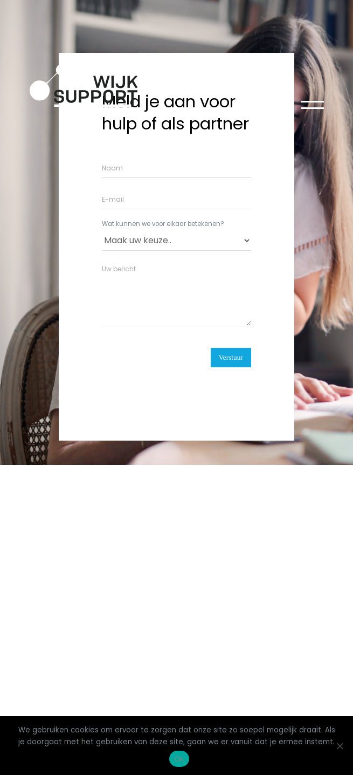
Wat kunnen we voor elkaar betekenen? (163, 224)
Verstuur (231, 357)
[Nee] (339, 745)
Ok (179, 759)
